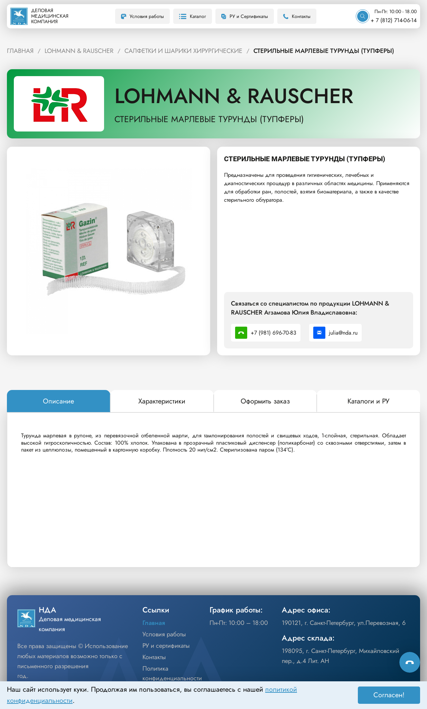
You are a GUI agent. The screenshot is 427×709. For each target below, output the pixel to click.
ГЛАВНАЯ (20, 50)
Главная (153, 622)
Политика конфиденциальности (172, 673)
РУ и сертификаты (166, 645)
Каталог (192, 16)
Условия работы (142, 16)
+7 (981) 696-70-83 (265, 333)
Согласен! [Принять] (389, 695)
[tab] (58, 401)
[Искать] (362, 16)
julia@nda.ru (335, 333)
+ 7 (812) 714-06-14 (394, 20)
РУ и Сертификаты (244, 16)
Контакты (296, 16)
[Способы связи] (409, 662)
